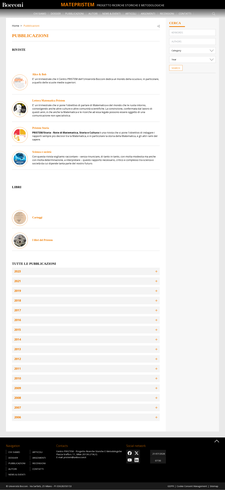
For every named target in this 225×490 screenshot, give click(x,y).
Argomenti (148, 13)
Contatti (185, 13)
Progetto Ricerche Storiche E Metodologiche (130, 5)
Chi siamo (40, 13)
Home (15, 25)
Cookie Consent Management (192, 486)
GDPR (171, 486)
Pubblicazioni (74, 13)
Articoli (130, 13)
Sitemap (214, 486)
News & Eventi (111, 13)
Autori (93, 13)
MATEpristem (77, 4)
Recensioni (167, 13)
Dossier (56, 13)
